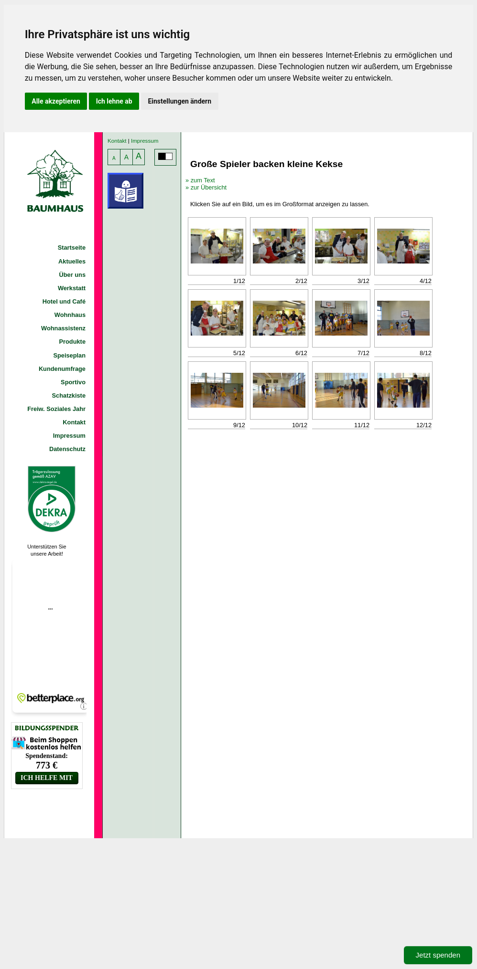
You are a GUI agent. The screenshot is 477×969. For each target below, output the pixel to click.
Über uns (72, 274)
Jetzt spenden (438, 955)
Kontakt (74, 422)
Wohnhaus (70, 314)
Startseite (72, 247)
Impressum (69, 435)
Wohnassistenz (63, 328)
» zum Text (200, 180)
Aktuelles (72, 261)
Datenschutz (67, 449)
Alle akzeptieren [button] (56, 101)
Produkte (72, 341)
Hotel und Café (64, 301)
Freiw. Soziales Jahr (56, 408)
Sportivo (73, 382)
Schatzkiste (69, 395)
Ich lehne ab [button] (114, 101)
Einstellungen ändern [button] (179, 101)
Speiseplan (69, 355)
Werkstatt (72, 288)
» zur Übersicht (206, 187)
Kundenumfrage (62, 368)
